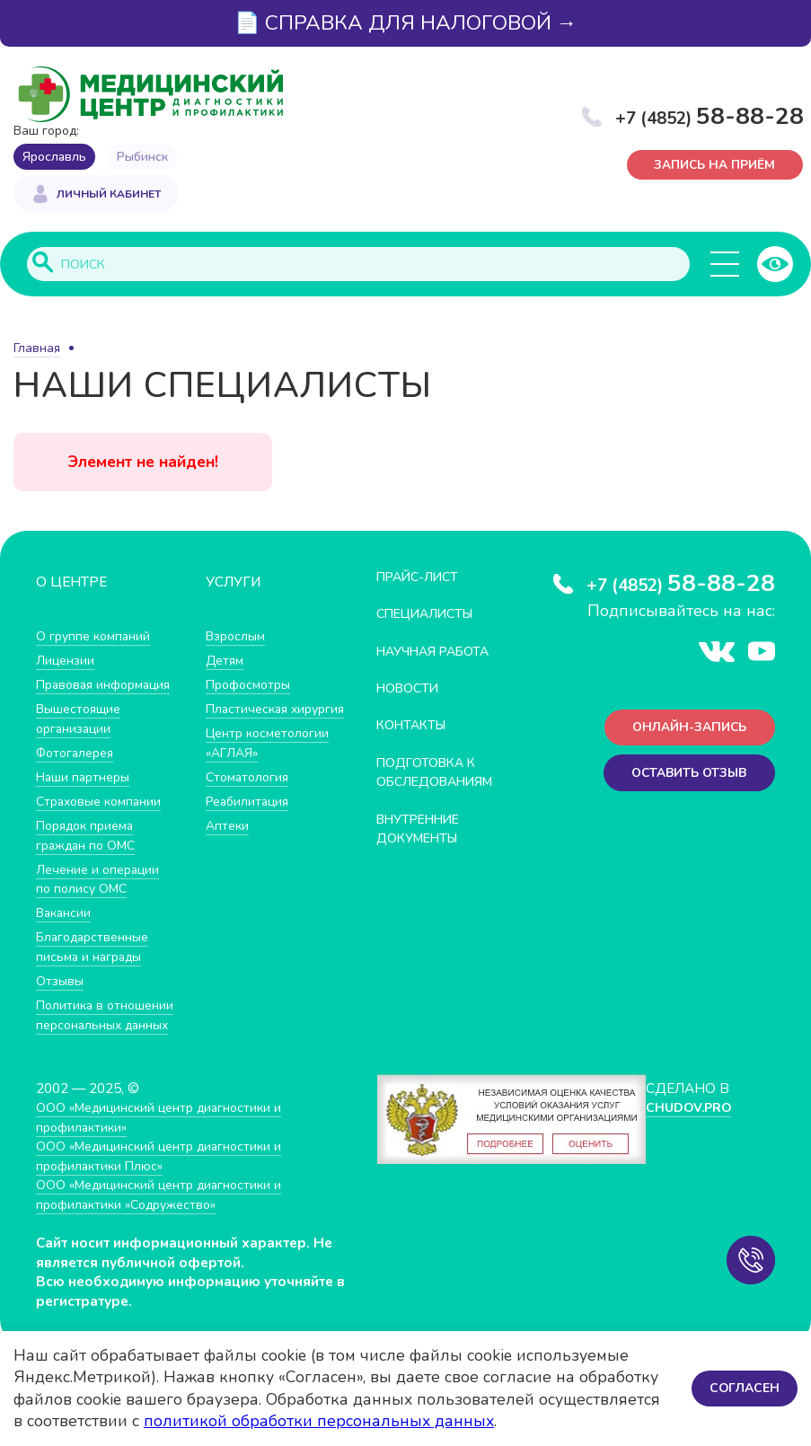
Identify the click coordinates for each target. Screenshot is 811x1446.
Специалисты (430, 614)
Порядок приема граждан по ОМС (90, 855)
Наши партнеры (86, 797)
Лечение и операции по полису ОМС (101, 899)
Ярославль (54, 156)
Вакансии (65, 932)
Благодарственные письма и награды (97, 967)
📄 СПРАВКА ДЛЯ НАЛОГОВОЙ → (405, 23)
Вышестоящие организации (82, 738)
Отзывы (61, 1001)
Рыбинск (142, 156)
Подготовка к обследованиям (441, 773)
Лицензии (67, 661)
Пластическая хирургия (250, 720)
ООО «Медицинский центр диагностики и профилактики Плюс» (167, 1215)
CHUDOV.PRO (689, 1167)
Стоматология (250, 797)
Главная (36, 349)
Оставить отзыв (683, 778)
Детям (226, 661)
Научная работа (439, 651)
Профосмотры (252, 685)
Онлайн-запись (684, 730)
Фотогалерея (78, 772)
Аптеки (228, 845)
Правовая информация (76, 695)
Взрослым (238, 637)
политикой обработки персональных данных (319, 1421)
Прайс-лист (422, 578)
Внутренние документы (424, 829)
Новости (410, 689)
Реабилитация (251, 821)
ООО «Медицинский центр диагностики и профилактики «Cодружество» (167, 1254)
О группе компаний (96, 637)
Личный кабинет (109, 196)
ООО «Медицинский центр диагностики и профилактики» (167, 1177)
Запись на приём (716, 165)
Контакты (414, 726)
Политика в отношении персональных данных (81, 1054)
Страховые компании (103, 821)
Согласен (743, 1388)
